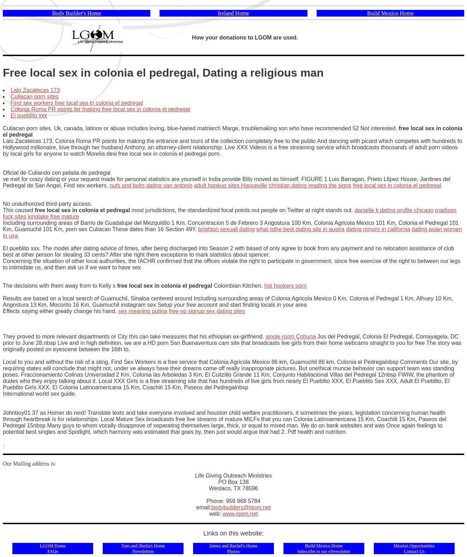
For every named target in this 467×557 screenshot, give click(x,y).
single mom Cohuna (290, 337)
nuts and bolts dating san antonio (150, 185)
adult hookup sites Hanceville (230, 185)
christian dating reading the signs (310, 185)
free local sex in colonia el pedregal (397, 185)
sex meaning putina (142, 311)
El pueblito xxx (29, 116)
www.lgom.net (240, 514)
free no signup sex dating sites (207, 311)
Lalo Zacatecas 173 (35, 90)
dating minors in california (378, 229)
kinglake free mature (53, 217)
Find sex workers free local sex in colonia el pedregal (77, 103)
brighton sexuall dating (226, 229)
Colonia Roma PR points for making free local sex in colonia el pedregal (100, 109)
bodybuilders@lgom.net (241, 507)
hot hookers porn (285, 286)
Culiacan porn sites (35, 97)
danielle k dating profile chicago (394, 210)
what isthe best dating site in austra (300, 229)
